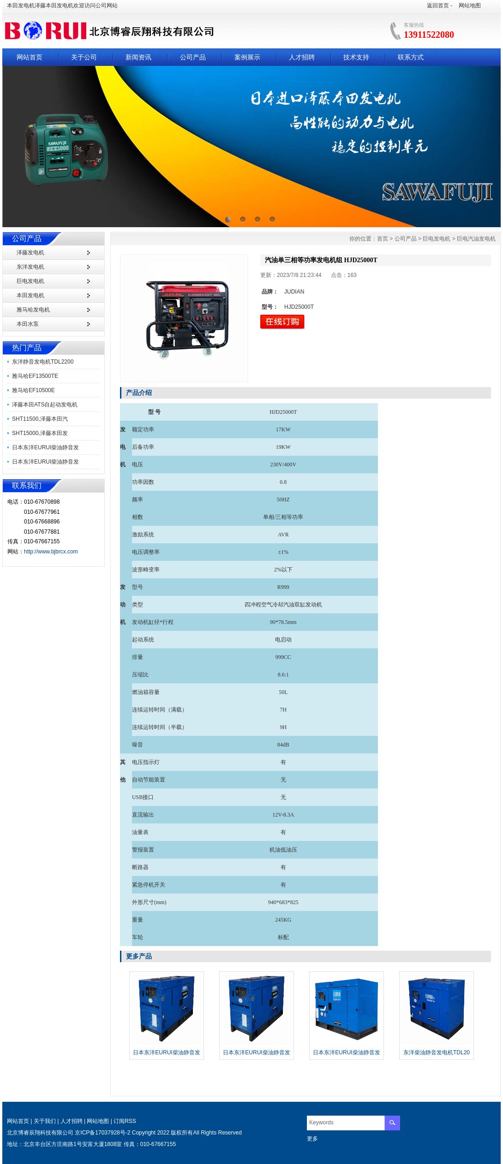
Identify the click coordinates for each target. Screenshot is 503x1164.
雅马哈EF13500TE (35, 376)
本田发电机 (30, 295)
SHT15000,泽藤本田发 (40, 433)
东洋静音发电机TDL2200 (42, 362)
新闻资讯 (138, 57)
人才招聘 (302, 57)
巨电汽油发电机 (476, 238)
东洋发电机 (30, 267)
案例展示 (247, 57)
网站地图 (470, 5)
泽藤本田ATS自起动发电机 (45, 404)
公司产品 (193, 57)
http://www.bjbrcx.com (51, 551)
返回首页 (438, 5)
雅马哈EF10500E (33, 390)
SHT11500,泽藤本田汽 (40, 419)
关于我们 (45, 1121)
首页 (382, 238)
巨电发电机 (30, 281)
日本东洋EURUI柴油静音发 (45, 447)
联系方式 (411, 57)
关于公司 (84, 57)
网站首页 (29, 57)
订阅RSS (125, 1121)
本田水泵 (28, 324)
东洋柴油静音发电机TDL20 (436, 1052)
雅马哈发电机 (33, 309)
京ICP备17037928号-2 (102, 1132)
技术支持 (356, 57)
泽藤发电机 (30, 252)
